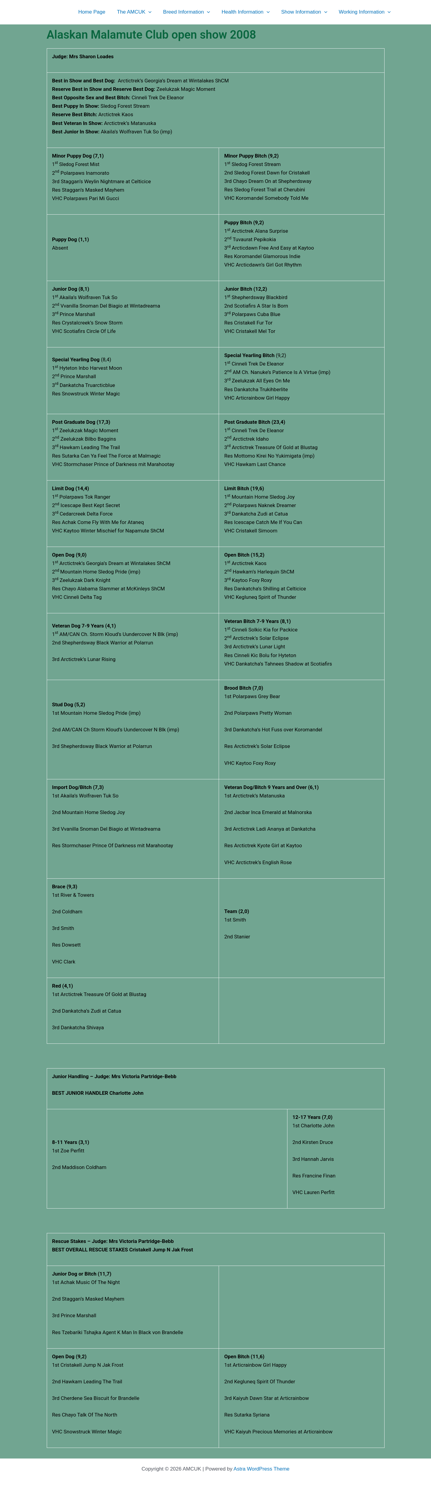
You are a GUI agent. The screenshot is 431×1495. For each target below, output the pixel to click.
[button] (154, 12)
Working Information (365, 12)
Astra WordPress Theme (261, 1469)
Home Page (99, 12)
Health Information (249, 12)
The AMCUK (140, 12)
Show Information (306, 12)
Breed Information (191, 12)
